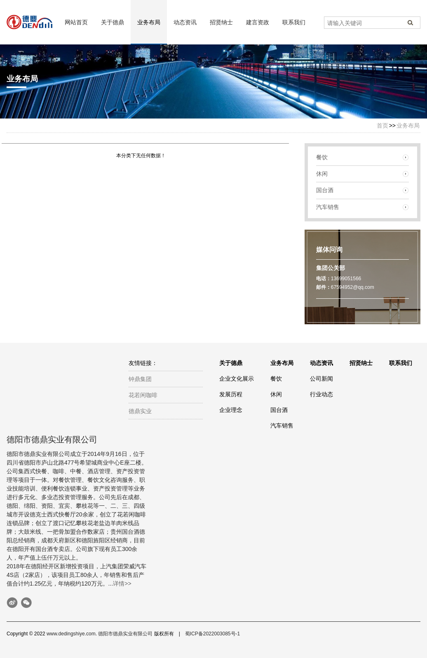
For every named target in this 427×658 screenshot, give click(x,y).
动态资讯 (185, 22)
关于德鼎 (112, 22)
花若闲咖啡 (143, 395)
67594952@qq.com (352, 287)
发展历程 (230, 394)
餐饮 (322, 157)
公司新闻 (321, 378)
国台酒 (324, 190)
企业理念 (230, 410)
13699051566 (346, 278)
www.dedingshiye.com (71, 634)
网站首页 (76, 22)
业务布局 (148, 22)
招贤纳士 (221, 22)
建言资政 (257, 22)
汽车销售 (327, 207)
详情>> (122, 583)
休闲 (322, 173)
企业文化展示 (236, 378)
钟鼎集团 (140, 379)
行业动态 (321, 394)
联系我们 (293, 22)
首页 (382, 125)
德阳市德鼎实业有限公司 (125, 634)
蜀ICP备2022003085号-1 (212, 634)
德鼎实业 (140, 411)
